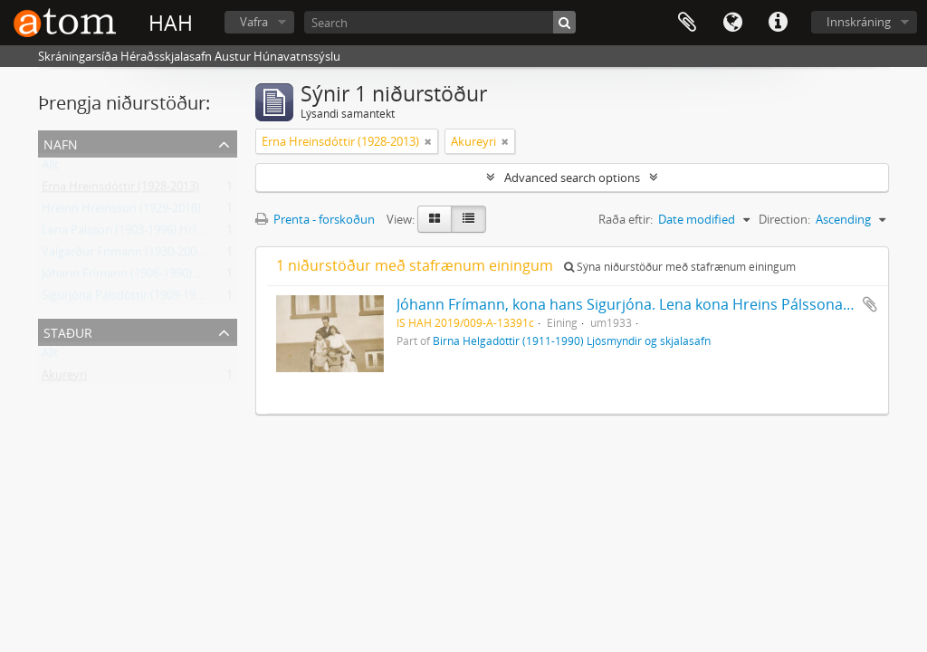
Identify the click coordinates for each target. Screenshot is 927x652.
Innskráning (859, 22)
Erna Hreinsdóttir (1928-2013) (120, 190)
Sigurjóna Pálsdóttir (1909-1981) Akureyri (151, 299)
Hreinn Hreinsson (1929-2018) (121, 212)
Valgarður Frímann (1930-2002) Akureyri (148, 255)
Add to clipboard (870, 304)
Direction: (784, 219)
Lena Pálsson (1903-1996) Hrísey (128, 233)
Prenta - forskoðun (315, 219)
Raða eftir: (625, 219)
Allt (50, 168)
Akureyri (64, 378)
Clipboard (687, 22)
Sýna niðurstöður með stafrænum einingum (680, 266)
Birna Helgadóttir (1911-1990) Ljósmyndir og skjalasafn (572, 340)
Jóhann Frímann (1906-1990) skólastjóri (146, 277)
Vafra (254, 22)
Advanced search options (572, 177)
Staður (67, 331)
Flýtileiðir (777, 22)
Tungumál (732, 22)
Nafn (60, 142)
